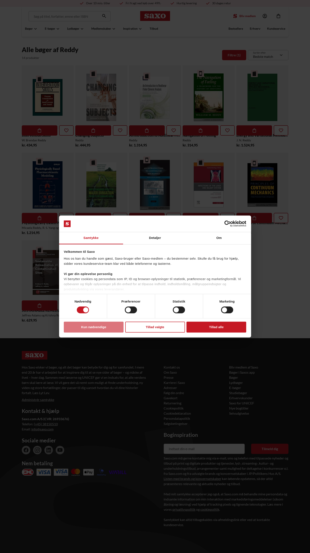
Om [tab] (219, 238)
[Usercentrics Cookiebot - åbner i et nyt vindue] (227, 224)
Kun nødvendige (93, 327)
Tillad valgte (155, 327)
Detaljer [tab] (155, 238)
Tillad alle (216, 327)
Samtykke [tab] (91, 238)
